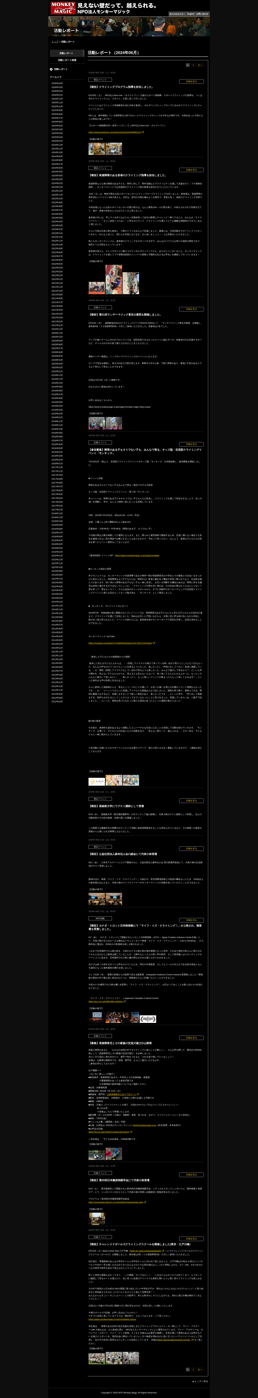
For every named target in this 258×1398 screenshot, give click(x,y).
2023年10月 (57, 198)
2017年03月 (57, 502)
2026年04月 (57, 83)
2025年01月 (57, 141)
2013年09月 (57, 663)
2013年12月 (57, 651)
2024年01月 (57, 187)
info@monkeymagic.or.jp (144, 1125)
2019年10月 (57, 383)
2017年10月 (57, 475)
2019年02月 (57, 413)
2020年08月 (57, 344)
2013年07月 (57, 671)
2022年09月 (57, 248)
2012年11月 (57, 690)
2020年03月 (57, 363)
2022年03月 (57, 271)
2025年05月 (57, 125)
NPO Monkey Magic (127, 1392)
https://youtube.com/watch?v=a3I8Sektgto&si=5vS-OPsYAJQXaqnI (120, 643)
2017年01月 (57, 509)
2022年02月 (57, 275)
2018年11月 (57, 425)
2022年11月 (57, 241)
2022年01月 (57, 279)
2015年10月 (57, 567)
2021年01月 (57, 325)
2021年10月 (57, 291)
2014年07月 (57, 624)
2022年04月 (57, 267)
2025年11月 (57, 102)
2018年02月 (57, 460)
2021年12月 (57, 283)
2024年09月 (57, 156)
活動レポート (66, 53)
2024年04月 (57, 175)
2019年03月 (57, 410)
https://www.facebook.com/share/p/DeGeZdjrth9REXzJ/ (115, 132)
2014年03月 (57, 640)
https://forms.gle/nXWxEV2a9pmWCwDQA (109, 1132)
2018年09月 (57, 433)
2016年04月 (57, 544)
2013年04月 (57, 675)
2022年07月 (57, 256)
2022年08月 (57, 252)
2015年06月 (57, 582)
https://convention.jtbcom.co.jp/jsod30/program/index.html (116, 1202)
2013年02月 (57, 678)
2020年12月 (57, 329)
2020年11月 (57, 333)
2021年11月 (57, 287)
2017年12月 (57, 467)
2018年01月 (57, 463)
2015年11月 (57, 563)
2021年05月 (57, 310)
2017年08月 (57, 482)
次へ (200, 65)
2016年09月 (57, 525)
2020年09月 (57, 340)
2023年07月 (57, 210)
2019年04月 (57, 406)
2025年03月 (57, 133)
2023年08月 (57, 206)
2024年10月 (57, 152)
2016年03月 (57, 548)
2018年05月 (57, 448)
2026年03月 (57, 87)
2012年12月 (57, 686)
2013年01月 (57, 682)
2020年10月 (57, 337)
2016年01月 (57, 555)
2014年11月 (57, 609)
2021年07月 (57, 302)
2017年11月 (57, 471)
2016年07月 (57, 532)
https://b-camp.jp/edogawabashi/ (145, 1251)
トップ (55, 41)
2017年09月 (57, 479)
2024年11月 (57, 148)
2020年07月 (57, 348)
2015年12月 (57, 559)
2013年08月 (57, 667)
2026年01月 (57, 95)
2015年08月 (57, 575)
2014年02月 (57, 644)
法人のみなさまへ (177, 14)
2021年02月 (57, 321)
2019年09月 (57, 386)
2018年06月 (57, 444)
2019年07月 (57, 394)
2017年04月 (57, 498)
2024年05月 (57, 171)
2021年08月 (57, 298)
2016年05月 (57, 540)
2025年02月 (57, 137)
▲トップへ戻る (200, 1381)
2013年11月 (57, 655)
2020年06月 (57, 352)
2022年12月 (57, 237)
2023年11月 (57, 195)
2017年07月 (57, 486)
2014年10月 (57, 613)
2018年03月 (57, 456)
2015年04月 (57, 590)
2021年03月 (57, 317)
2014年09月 (57, 617)
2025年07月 (57, 118)
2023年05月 (57, 218)
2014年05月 (57, 632)
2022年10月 (57, 244)
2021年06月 (57, 306)
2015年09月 (57, 571)
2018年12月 (57, 421)
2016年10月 (57, 521)
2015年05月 (57, 586)
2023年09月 (57, 202)
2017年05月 (57, 494)
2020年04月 (57, 360)
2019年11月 (57, 379)
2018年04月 (57, 452)
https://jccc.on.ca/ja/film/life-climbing (106, 1001)
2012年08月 (57, 694)
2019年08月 (57, 390)
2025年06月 (57, 121)
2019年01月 (57, 417)
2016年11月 (57, 517)
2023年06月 (57, 214)
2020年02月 (57, 367)
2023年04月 (57, 221)
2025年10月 (57, 106)
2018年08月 (57, 436)
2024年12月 (57, 145)
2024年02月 (57, 183)
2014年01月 (57, 648)
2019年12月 (57, 375)
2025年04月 (57, 129)
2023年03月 (57, 225)
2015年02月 (57, 598)
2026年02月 (57, 91)
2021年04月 (57, 314)
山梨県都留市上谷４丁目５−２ (121, 1094)
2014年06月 (57, 628)
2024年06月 (57, 168)
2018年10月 (57, 429)
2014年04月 (57, 636)
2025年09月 (57, 110)
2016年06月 (57, 536)
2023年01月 (57, 233)
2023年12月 (57, 191)
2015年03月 (57, 594)
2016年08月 (57, 529)
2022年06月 (57, 260)
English (190, 14)
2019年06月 (57, 398)
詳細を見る (191, 81)
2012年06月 (57, 698)
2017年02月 (57, 505)
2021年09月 (57, 294)
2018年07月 (57, 440)
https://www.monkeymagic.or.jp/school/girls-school (112, 1319)
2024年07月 (57, 164)
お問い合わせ (202, 14)
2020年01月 (57, 371)
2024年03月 (57, 179)
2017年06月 (57, 490)
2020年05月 (57, 356)
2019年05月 (57, 402)
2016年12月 (57, 513)
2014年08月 (57, 621)
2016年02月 (57, 552)
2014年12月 (57, 605)
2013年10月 (57, 659)
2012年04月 (57, 701)
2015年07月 (57, 579)
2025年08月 (57, 114)
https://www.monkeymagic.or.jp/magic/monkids (137, 555)
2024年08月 (57, 160)
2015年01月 (57, 602)
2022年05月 (57, 264)
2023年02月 (57, 229)
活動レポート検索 (67, 60)
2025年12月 (57, 99)
